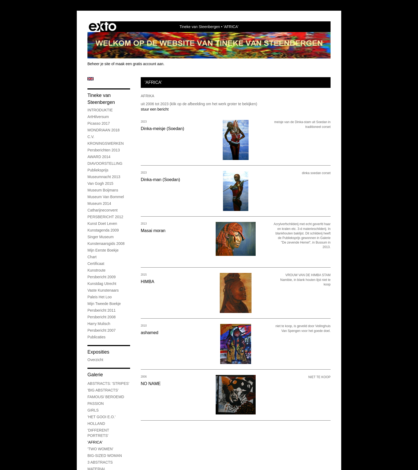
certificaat (95, 263)
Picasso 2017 (98, 123)
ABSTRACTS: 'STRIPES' (108, 383)
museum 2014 (99, 203)
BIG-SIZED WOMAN (104, 455)
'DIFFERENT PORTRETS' (98, 433)
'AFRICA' (95, 442)
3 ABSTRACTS (100, 462)
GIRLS (93, 410)
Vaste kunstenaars (103, 290)
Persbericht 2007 (101, 330)
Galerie (95, 374)
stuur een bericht (154, 109)
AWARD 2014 (98, 157)
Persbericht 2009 (101, 277)
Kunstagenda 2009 (103, 230)
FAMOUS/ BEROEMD (105, 397)
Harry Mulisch (98, 324)
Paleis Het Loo (99, 297)
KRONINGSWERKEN (105, 143)
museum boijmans (102, 190)
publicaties (96, 337)
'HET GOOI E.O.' (101, 417)
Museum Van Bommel (105, 197)
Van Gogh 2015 (100, 183)
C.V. (90, 137)
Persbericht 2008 (101, 317)
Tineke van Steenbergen (199, 27)
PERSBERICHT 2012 (105, 217)
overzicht (95, 360)
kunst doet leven (102, 223)
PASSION (95, 403)
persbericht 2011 (101, 310)
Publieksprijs (97, 170)
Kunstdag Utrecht (101, 283)
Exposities (98, 352)
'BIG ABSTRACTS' (103, 390)
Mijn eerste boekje (103, 250)
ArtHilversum (98, 117)
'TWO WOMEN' (100, 449)
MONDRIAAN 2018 (103, 130)
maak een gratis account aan (139, 64)
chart (92, 257)
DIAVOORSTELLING (104, 163)
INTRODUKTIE (100, 110)
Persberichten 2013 (103, 150)
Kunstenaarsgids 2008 (105, 243)
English (90, 78)
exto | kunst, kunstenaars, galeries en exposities (102, 26)
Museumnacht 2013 (103, 177)
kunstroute (96, 270)
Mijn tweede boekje (104, 303)
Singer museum (100, 237)
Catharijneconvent (102, 210)
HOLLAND (96, 423)
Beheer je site (98, 64)
